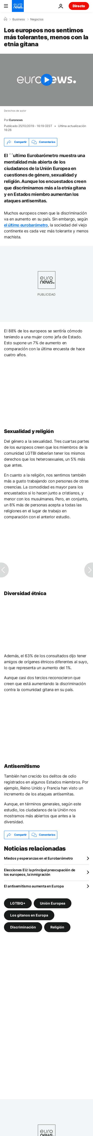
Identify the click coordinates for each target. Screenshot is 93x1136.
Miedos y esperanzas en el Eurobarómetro (38, 858)
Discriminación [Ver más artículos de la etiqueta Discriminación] (23, 927)
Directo (79, 6)
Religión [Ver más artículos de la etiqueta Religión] (57, 927)
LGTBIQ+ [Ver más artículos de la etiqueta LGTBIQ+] (18, 903)
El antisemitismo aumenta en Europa (33, 886)
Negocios (36, 19)
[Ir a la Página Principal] (18, 6)
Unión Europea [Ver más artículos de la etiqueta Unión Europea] (52, 903)
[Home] (5, 19)
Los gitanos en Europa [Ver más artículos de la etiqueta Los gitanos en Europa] (29, 915)
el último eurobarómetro (26, 224)
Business (18, 19)
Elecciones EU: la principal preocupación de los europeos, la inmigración (39, 872)
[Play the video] (46, 80)
